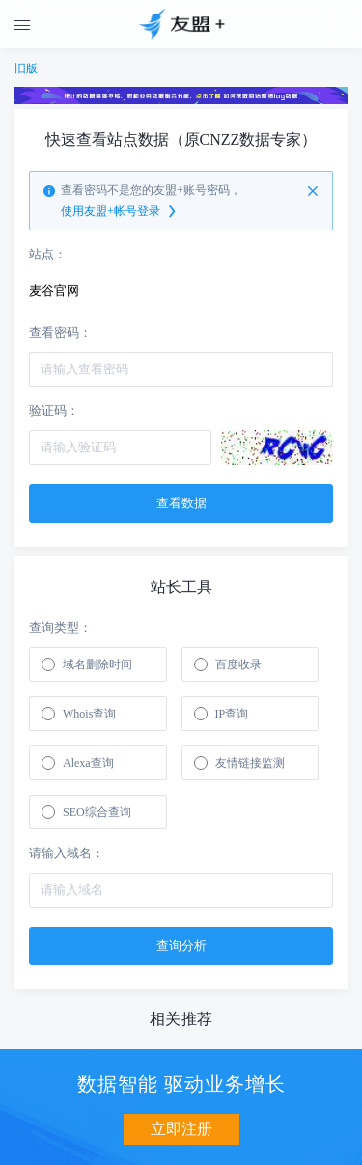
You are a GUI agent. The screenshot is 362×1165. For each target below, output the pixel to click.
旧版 (26, 68)
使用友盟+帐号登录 (120, 212)
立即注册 (181, 1129)
